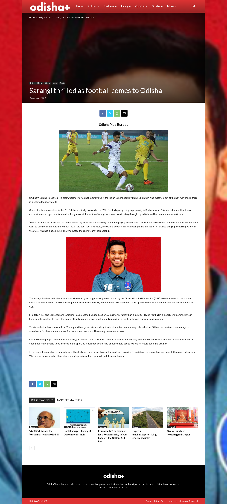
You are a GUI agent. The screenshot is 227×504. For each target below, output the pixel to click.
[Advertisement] (113, 367)
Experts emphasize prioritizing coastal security (144, 434)
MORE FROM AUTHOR (69, 400)
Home (79, 6)
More (171, 6)
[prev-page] (31, 448)
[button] (194, 6)
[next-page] (36, 448)
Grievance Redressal (188, 501)
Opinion (141, 6)
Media (48, 17)
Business (110, 6)
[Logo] (51, 6)
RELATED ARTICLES (42, 400)
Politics (93, 6)
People (54, 83)
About (148, 501)
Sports (62, 83)
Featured (33, 427)
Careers (172, 501)
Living (126, 6)
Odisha (157, 6)
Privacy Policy (160, 501)
